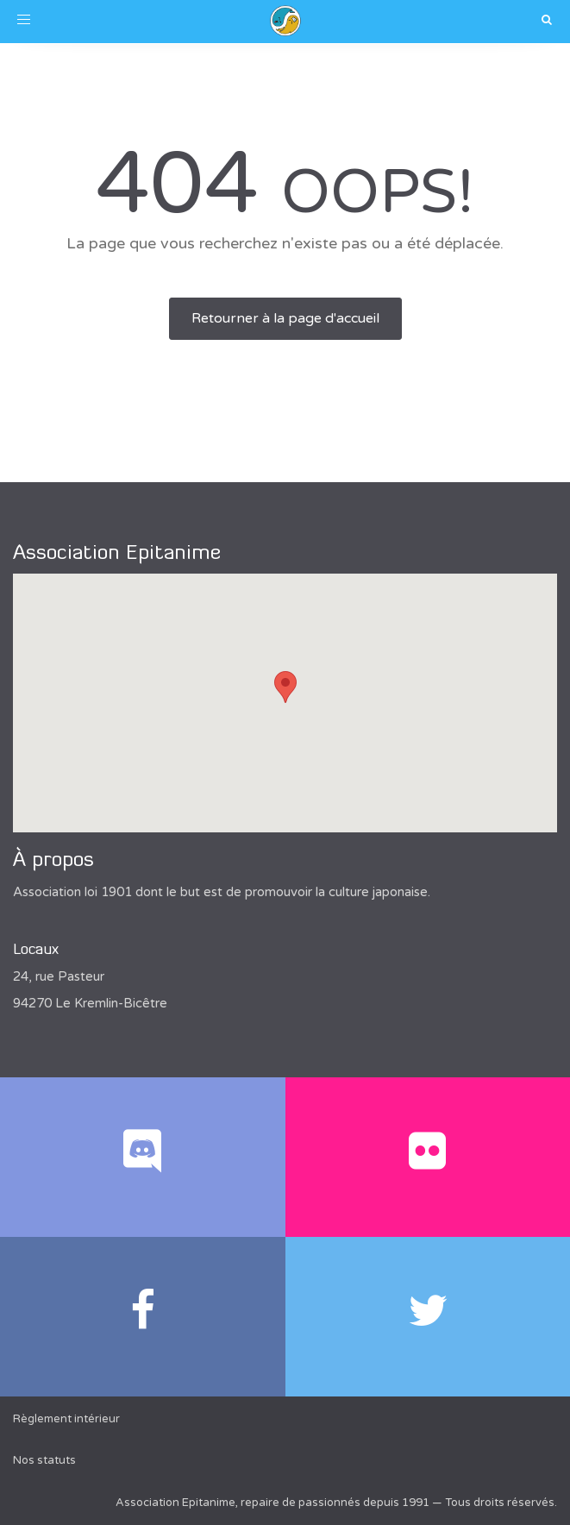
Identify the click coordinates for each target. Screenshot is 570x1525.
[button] (285, 687)
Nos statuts (44, 1460)
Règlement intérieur (66, 1419)
